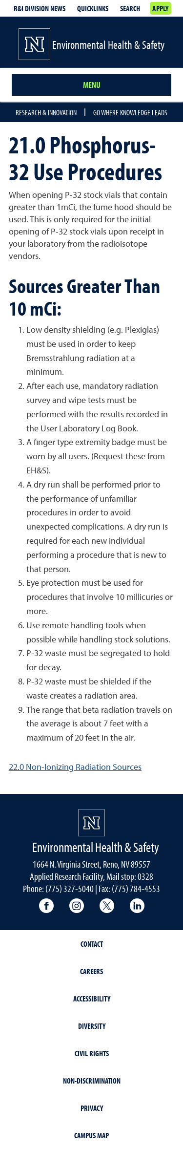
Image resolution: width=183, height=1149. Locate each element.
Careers (91, 971)
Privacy (92, 1108)
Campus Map (91, 1135)
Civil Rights (92, 1053)
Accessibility (91, 998)
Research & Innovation (46, 112)
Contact (92, 944)
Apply (160, 8)
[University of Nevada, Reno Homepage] (91, 822)
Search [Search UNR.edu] (130, 8)
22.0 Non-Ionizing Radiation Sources (75, 766)
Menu (92, 84)
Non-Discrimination (92, 1080)
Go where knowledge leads (130, 112)
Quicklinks (92, 8)
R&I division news (39, 8)
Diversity (91, 1026)
